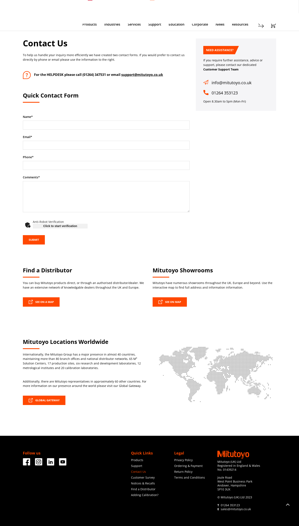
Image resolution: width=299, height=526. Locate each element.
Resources (240, 24)
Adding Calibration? (144, 495)
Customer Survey (143, 477)
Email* (27, 137)
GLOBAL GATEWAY (44, 400)
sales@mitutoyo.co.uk (236, 509)
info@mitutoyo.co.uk (232, 82)
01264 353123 (225, 93)
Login (272, 8)
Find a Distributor (143, 489)
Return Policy (183, 472)
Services (134, 24)
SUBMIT (34, 239)
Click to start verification (60, 226)
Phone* (28, 157)
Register (258, 8)
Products (89, 24)
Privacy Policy (183, 460)
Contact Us (138, 472)
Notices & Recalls (143, 483)
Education (176, 24)
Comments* (31, 177)
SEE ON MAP (169, 302)
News (220, 24)
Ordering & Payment (188, 466)
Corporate (200, 24)
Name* (28, 117)
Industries (112, 24)
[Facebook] (26, 464)
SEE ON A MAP (41, 302)
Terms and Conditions (189, 477)
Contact (243, 8)
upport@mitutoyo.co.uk (143, 74)
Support (154, 24)
